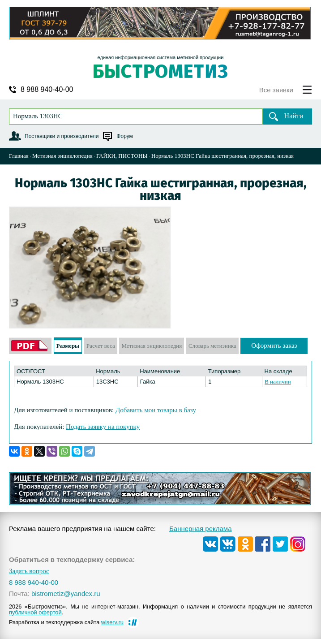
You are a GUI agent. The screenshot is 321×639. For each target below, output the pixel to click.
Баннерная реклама (200, 528)
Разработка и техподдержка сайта (66, 622)
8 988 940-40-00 (47, 89)
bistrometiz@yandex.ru (65, 593)
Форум (124, 136)
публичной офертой (35, 612)
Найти (294, 116)
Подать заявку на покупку (103, 426)
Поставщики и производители (61, 136)
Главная (19, 155)
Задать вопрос (29, 571)
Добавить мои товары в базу (156, 410)
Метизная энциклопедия (62, 155)
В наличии (278, 381)
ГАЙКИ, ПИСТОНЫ (122, 155)
